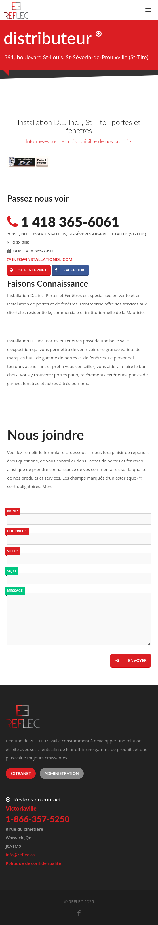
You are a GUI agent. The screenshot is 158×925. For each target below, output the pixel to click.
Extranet (20, 773)
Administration (62, 773)
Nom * (12, 511)
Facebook (68, 270)
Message (15, 590)
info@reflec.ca (20, 854)
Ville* (12, 551)
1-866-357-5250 (37, 819)
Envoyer (128, 660)
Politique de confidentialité (33, 863)
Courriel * (17, 531)
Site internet (27, 270)
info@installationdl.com (40, 259)
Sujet (11, 570)
